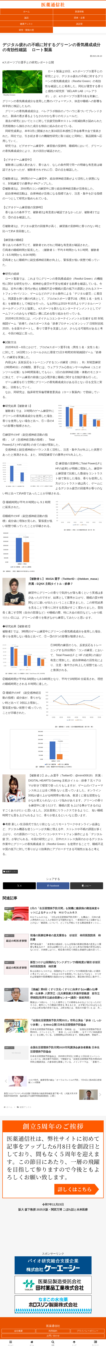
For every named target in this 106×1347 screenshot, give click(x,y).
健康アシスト (10, 871)
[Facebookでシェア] (53, 885)
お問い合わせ (53, 1337)
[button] (86, 885)
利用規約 (53, 1332)
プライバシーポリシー (87, 1332)
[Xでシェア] (19, 885)
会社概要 (18, 1332)
